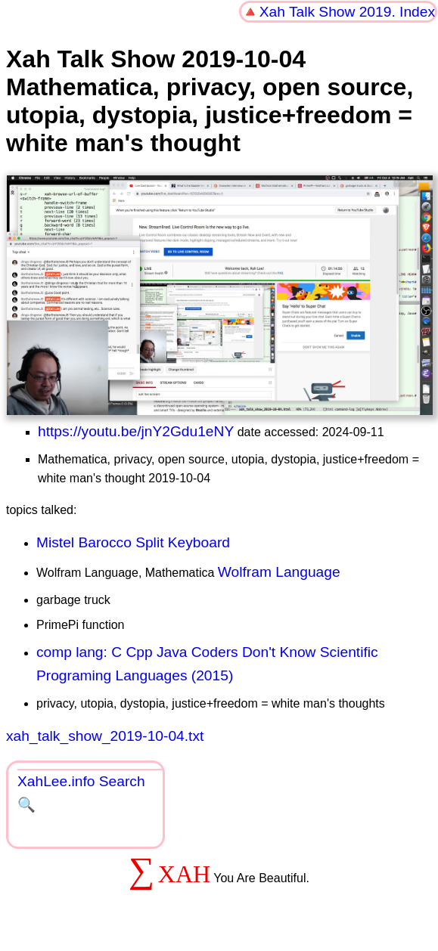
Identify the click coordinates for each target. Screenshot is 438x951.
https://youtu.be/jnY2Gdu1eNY (136, 431)
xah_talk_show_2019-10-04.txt (104, 736)
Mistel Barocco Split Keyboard (133, 542)
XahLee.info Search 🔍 (81, 793)
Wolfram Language (279, 572)
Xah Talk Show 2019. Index (347, 12)
